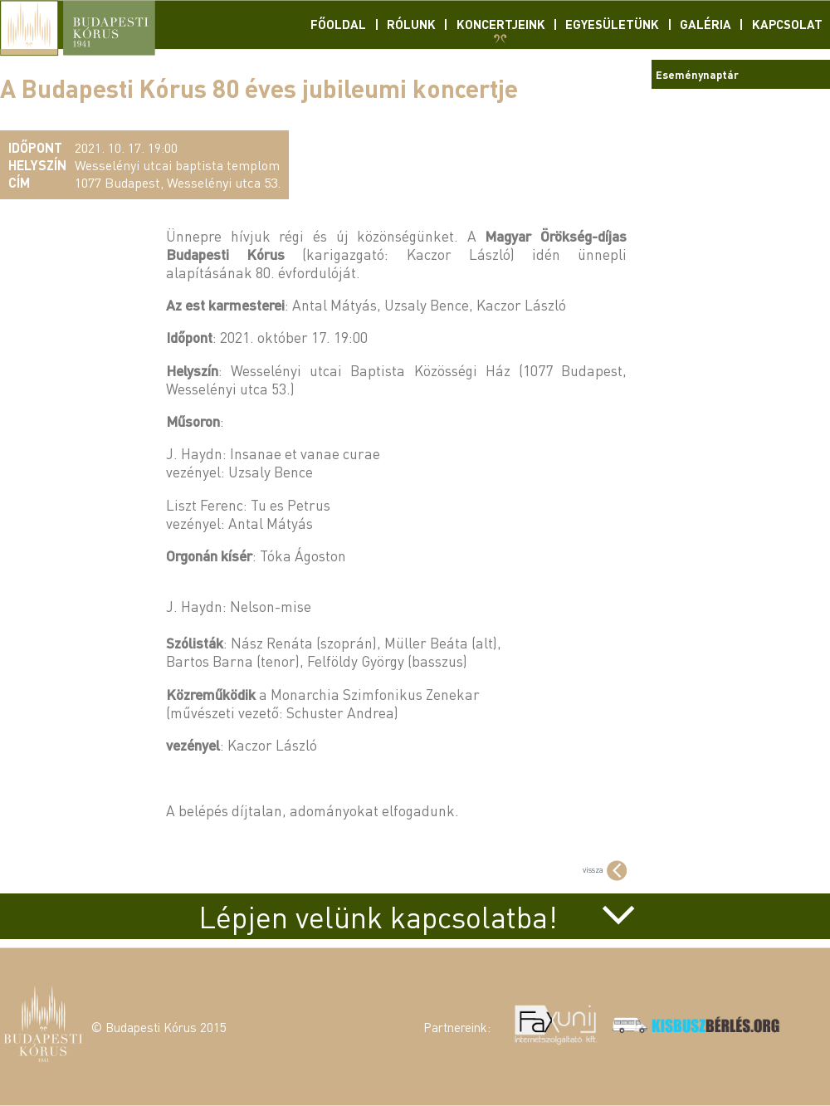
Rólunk (411, 24)
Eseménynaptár (697, 74)
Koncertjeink (500, 24)
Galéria (705, 24)
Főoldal (338, 24)
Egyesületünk (612, 24)
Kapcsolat (787, 24)
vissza (605, 869)
